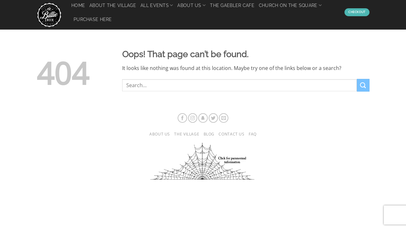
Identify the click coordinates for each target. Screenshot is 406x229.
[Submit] (363, 85)
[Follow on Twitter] (213, 118)
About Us (159, 134)
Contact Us (231, 134)
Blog (209, 134)
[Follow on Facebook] (182, 118)
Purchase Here (93, 19)
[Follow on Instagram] (193, 118)
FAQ (253, 134)
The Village (186, 134)
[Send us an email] (223, 118)
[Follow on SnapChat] (203, 118)
